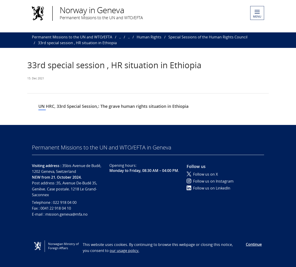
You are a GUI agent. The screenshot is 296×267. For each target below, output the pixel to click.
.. (120, 37)
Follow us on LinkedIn (208, 188)
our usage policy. (124, 250)
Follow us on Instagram (210, 181)
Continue (254, 244)
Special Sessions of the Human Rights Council (207, 37)
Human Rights (149, 37)
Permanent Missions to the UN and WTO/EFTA (72, 37)
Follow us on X (202, 174)
